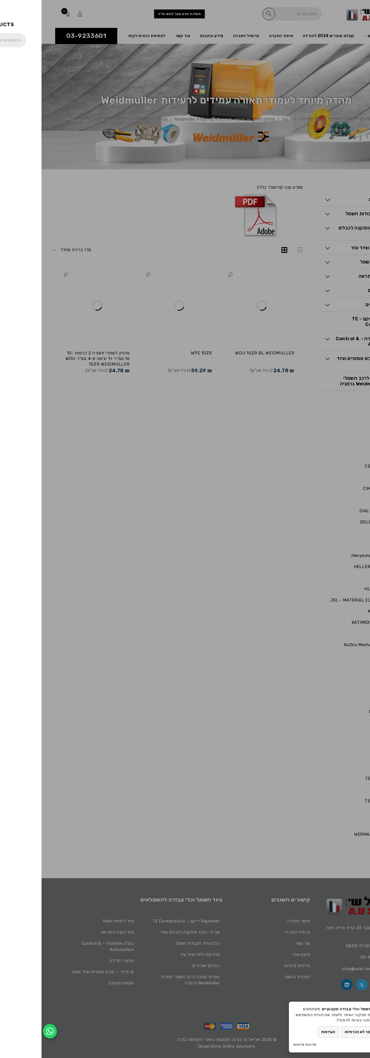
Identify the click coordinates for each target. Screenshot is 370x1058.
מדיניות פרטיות (263, 1044)
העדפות (287, 1032)
